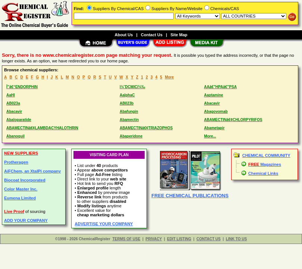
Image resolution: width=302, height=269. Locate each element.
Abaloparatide (18, 120)
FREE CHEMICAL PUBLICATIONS (190, 195)
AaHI (10, 95)
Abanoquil (15, 136)
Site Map (178, 35)
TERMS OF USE (126, 239)
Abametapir (214, 128)
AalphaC (127, 95)
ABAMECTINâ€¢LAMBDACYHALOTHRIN (42, 128)
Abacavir (212, 103)
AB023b (126, 103)
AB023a (13, 103)
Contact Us (152, 35)
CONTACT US (208, 239)
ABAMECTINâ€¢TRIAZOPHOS (146, 128)
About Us (123, 35)
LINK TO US (236, 239)
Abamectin (129, 120)
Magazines (264, 164)
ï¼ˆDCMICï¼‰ (132, 87)
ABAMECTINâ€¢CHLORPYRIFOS (233, 120)
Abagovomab (215, 111)
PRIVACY (153, 239)
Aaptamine (213, 95)
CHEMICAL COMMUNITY (266, 155)
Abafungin (129, 111)
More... (210, 136)
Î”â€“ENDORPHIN (22, 87)
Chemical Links (263, 173)
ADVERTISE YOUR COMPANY (104, 224)
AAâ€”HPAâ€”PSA (220, 87)
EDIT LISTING (179, 239)
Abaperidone (131, 136)
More (169, 77)
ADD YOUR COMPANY (26, 220)
